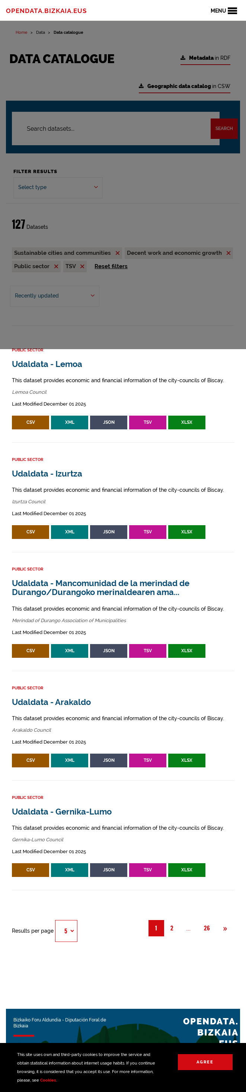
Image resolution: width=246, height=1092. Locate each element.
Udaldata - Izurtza (47, 473)
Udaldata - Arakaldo (51, 702)
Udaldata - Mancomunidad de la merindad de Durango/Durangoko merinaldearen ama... (100, 588)
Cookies (48, 1080)
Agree (205, 1062)
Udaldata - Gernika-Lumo (62, 811)
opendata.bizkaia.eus (46, 10)
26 (207, 928)
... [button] (192, 928)
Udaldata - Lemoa (47, 364)
